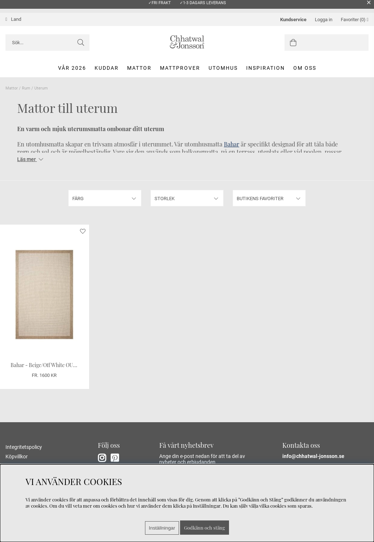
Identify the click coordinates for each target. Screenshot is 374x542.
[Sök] (47, 42)
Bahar (231, 144)
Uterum (41, 88)
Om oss (304, 68)
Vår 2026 (72, 68)
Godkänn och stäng (204, 527)
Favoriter (355, 19)
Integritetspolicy (23, 447)
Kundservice (293, 19)
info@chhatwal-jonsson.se (313, 456)
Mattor (139, 68)
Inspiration (265, 68)
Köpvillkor (16, 456)
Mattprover (180, 68)
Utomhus (223, 68)
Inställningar (162, 528)
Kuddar (107, 68)
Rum (26, 88)
